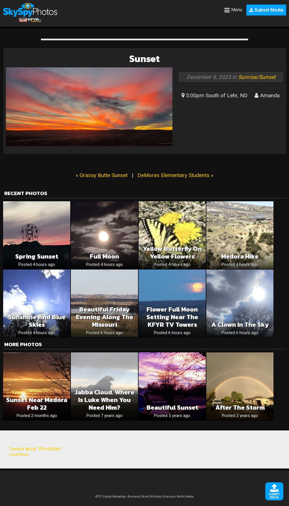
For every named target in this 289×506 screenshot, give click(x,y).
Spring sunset (36, 256)
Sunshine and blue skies (36, 320)
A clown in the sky (240, 324)
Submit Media (266, 10)
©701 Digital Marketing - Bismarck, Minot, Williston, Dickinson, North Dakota (144, 496)
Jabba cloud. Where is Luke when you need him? (104, 399)
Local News (19, 454)
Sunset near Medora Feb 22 (36, 403)
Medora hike (240, 256)
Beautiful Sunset (172, 407)
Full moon (104, 256)
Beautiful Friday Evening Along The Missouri (104, 317)
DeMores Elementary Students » (175, 175)
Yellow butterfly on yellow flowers (172, 252)
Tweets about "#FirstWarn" (35, 449)
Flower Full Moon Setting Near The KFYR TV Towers (172, 317)
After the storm (240, 407)
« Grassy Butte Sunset (102, 175)
